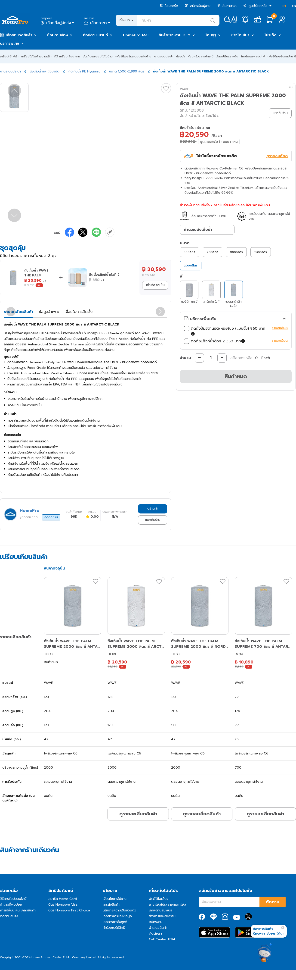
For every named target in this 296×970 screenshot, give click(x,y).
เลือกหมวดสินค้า (19, 35)
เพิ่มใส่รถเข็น (155, 285)
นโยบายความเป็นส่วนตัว (119, 910)
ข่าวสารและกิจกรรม (162, 916)
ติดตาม (272, 902)
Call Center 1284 (162, 939)
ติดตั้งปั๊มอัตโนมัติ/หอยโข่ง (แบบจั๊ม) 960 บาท (224, 331)
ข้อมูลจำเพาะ (49, 312)
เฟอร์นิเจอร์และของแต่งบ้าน (133, 56)
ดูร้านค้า (152, 508)
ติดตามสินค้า (9, 916)
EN (294, 5)
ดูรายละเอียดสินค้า (138, 813)
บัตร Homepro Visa (62, 904)
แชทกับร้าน (152, 519)
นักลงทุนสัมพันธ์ (160, 910)
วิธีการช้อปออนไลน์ (13, 898)
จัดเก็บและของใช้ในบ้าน (98, 56)
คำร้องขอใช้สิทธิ (114, 927)
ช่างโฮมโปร (240, 35)
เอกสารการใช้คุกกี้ (115, 922)
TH (283, 5)
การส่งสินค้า (111, 904)
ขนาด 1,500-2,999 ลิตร (126, 71)
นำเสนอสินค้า (158, 927)
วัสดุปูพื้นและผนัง (227, 56)
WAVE (184, 89)
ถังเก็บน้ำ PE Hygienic (84, 71)
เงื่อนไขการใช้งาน (114, 898)
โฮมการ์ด (169, 5)
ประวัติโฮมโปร (158, 898)
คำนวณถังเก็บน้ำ (198, 229)
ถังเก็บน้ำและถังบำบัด (44, 71)
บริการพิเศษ (9, 43)
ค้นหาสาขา (227, 5)
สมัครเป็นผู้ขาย (197, 5)
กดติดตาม (51, 517)
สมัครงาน (155, 922)
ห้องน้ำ (180, 56)
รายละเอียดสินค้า (18, 312)
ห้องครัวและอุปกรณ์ (200, 56)
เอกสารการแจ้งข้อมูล (117, 916)
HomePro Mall (136, 35)
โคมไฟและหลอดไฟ (253, 56)
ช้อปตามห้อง (57, 35)
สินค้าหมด (236, 376)
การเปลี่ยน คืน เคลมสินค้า (18, 910)
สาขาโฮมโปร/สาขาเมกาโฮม (167, 904)
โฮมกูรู (211, 35)
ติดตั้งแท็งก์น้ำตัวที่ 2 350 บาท (215, 341)
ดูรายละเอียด (277, 156)
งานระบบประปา (163, 56)
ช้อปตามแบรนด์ (95, 35)
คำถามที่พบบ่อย (11, 904)
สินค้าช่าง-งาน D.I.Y (175, 35)
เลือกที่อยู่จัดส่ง (58, 23)
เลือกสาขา (97, 23)
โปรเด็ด (271, 35)
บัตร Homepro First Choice (69, 910)
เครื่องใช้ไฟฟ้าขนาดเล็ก (36, 56)
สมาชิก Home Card (62, 898)
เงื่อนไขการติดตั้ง (78, 312)
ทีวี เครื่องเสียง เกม (67, 56)
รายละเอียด (280, 327)
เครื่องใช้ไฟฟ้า (9, 56)
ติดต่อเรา (155, 933)
